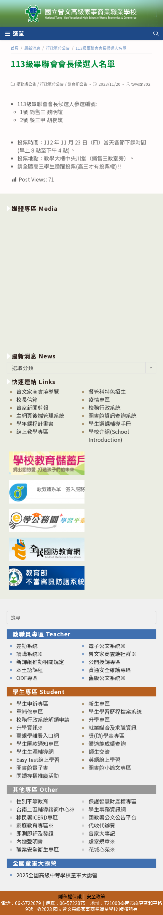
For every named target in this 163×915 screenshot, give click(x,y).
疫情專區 (99, 399)
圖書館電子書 (32, 768)
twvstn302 (140, 84)
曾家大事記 (101, 833)
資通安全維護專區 (109, 670)
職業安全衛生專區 (37, 849)
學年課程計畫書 (35, 423)
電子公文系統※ (107, 646)
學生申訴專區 (32, 703)
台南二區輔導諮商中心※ (45, 809)
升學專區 (99, 719)
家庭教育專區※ (35, 825)
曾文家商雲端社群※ (112, 654)
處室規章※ (101, 841)
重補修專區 (29, 711)
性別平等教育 (32, 801)
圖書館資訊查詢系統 (112, 415)
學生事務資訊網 (107, 809)
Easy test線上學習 (38, 759)
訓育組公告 (77, 84)
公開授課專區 (104, 662)
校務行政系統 (104, 407)
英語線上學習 (104, 759)
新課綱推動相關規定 (40, 662)
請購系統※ (29, 654)
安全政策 (95, 896)
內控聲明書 (29, 841)
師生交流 (99, 751)
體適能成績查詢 (107, 743)
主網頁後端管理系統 (40, 415)
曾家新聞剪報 (32, 407)
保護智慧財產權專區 (112, 801)
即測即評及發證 (35, 833)
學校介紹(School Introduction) (108, 435)
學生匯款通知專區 (37, 743)
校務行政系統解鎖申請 (43, 719)
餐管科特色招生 (107, 391)
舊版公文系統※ (107, 678)
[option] (81, 281)
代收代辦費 (101, 825)
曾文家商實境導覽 (37, 391)
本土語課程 (29, 670)
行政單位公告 (52, 84)
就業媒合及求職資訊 (112, 727)
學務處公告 (26, 84)
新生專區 (99, 703)
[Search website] (156, 33)
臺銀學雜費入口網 (37, 735)
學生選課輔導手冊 (109, 423)
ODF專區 (27, 678)
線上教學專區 (32, 431)
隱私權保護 (70, 896)
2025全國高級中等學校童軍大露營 (56, 875)
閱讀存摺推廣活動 (37, 776)
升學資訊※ (29, 727)
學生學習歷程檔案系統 (115, 711)
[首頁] (15, 48)
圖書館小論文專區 (109, 768)
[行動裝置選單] (15, 33)
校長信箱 (27, 399)
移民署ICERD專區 (37, 817)
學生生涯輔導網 (35, 751)
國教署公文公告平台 (112, 817)
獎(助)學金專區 (106, 735)
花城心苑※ (101, 849)
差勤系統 (27, 646)
